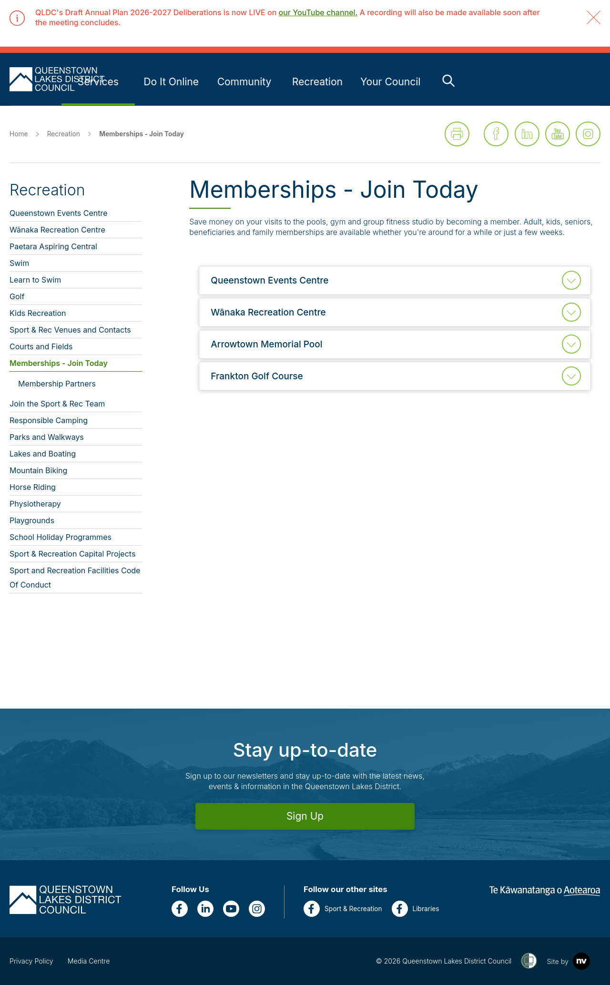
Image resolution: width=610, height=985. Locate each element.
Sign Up (305, 816)
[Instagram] (257, 909)
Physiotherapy (35, 503)
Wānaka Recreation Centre (57, 229)
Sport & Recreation (343, 909)
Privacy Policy (31, 961)
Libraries (415, 909)
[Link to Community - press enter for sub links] (389, 82)
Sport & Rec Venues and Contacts (70, 330)
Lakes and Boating (43, 453)
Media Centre (89, 961)
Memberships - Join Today (59, 363)
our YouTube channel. (318, 12)
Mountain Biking (38, 470)
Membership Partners (57, 383)
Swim (19, 263)
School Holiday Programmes (61, 537)
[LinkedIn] (205, 909)
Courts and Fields (41, 346)
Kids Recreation (38, 313)
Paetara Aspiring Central (53, 246)
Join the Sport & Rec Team (57, 403)
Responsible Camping (49, 420)
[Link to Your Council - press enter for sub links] (535, 82)
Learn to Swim (35, 279)
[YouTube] (231, 909)
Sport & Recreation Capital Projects (72, 554)
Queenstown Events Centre (59, 213)
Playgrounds (32, 520)
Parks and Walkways (47, 437)
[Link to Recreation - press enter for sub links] (462, 82)
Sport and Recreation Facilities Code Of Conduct (75, 577)
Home (19, 134)
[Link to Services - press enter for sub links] (243, 82)
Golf (17, 296)
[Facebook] (180, 909)
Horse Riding (33, 487)
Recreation (63, 134)
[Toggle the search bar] (593, 80)
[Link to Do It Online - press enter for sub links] (316, 82)
